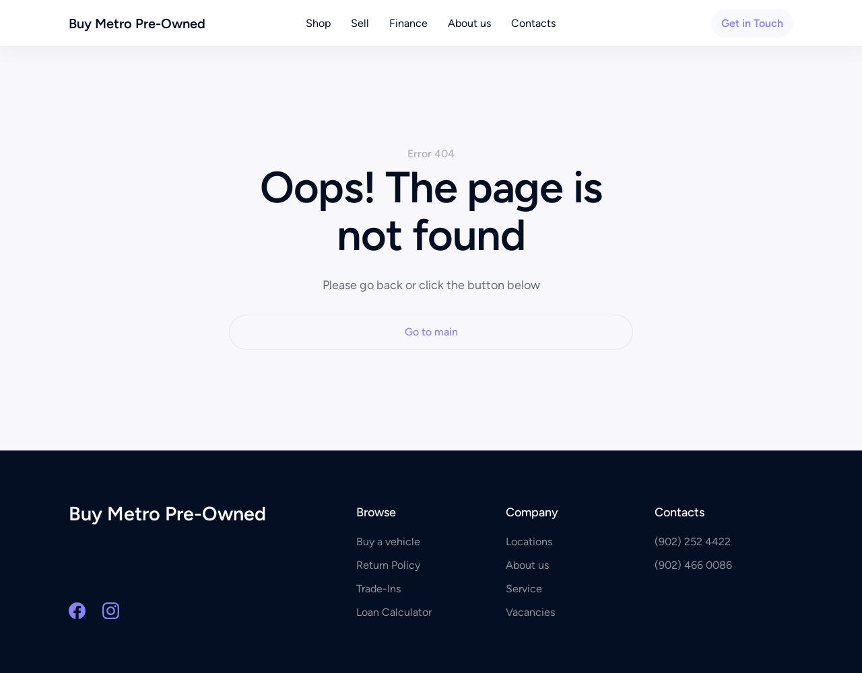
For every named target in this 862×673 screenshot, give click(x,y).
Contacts (533, 23)
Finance (408, 23)
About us (469, 23)
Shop (318, 23)
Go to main (431, 331)
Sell (360, 23)
